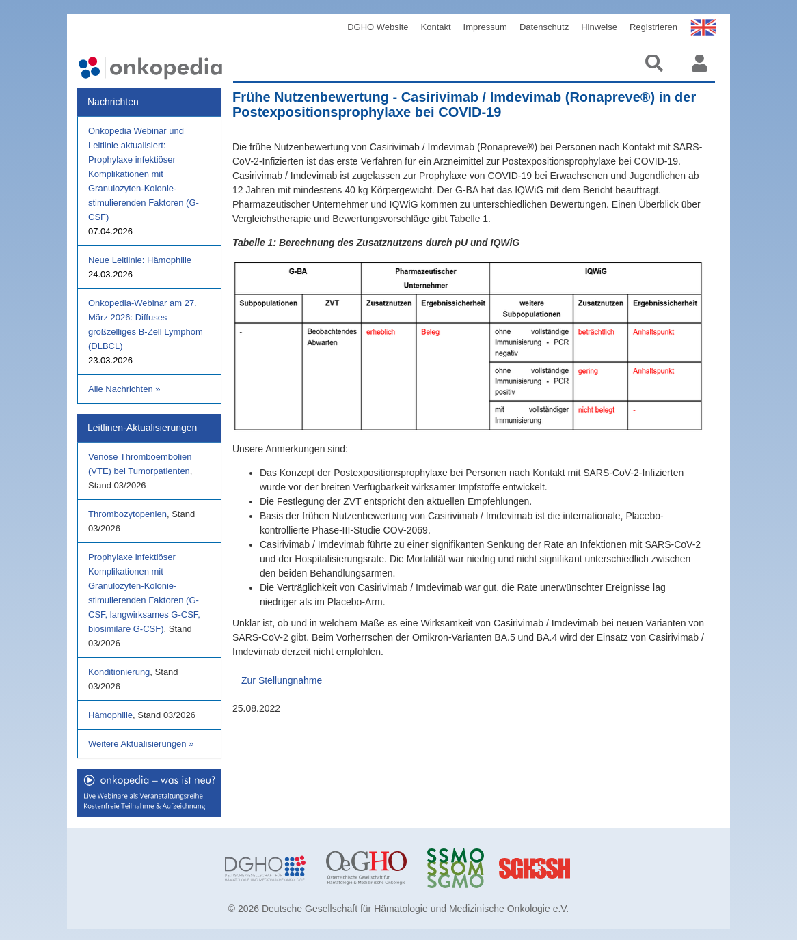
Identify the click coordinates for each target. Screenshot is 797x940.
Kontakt (436, 27)
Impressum (485, 27)
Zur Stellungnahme (281, 680)
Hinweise (599, 27)
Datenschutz (544, 27)
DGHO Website (377, 27)
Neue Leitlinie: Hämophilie (139, 260)
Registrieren (653, 27)
